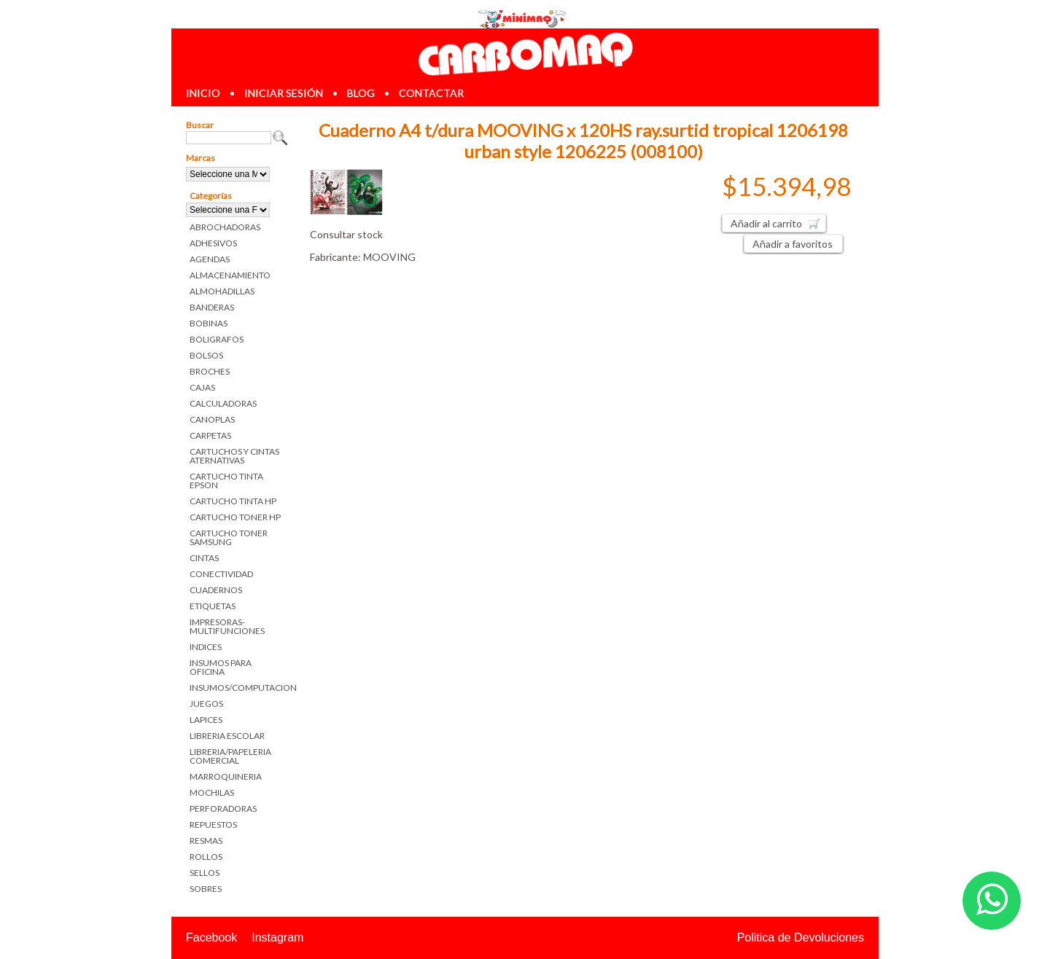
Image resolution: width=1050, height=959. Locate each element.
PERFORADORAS (223, 808)
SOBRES (206, 888)
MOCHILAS (212, 792)
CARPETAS (210, 435)
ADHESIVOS (213, 243)
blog (361, 93)
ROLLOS (206, 856)
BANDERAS (212, 307)
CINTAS (204, 557)
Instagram (277, 937)
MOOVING (389, 257)
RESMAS (206, 840)
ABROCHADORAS (225, 227)
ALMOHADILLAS (222, 291)
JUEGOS (206, 703)
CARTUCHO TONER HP (235, 517)
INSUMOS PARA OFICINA (221, 667)
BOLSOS (206, 355)
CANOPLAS (212, 419)
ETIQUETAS (213, 605)
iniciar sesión (283, 93)
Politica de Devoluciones (800, 937)
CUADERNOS (216, 589)
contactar (431, 93)
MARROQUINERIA (226, 776)
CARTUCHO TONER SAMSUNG (229, 537)
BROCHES (210, 371)
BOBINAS (209, 323)
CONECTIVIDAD (221, 573)
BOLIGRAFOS (217, 339)
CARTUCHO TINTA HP (233, 501)
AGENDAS (210, 259)
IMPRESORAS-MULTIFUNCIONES (227, 626)
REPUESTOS (213, 824)
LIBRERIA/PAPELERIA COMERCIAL (230, 756)
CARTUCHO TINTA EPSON (226, 480)
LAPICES (206, 719)
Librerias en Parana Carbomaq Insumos (525, 53)
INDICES (206, 646)
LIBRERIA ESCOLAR (227, 735)
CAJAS (202, 387)
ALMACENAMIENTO (230, 275)
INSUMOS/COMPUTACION (239, 687)
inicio (203, 93)
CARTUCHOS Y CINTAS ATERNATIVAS (234, 456)
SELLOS (204, 872)
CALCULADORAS (223, 403)
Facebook (211, 937)
